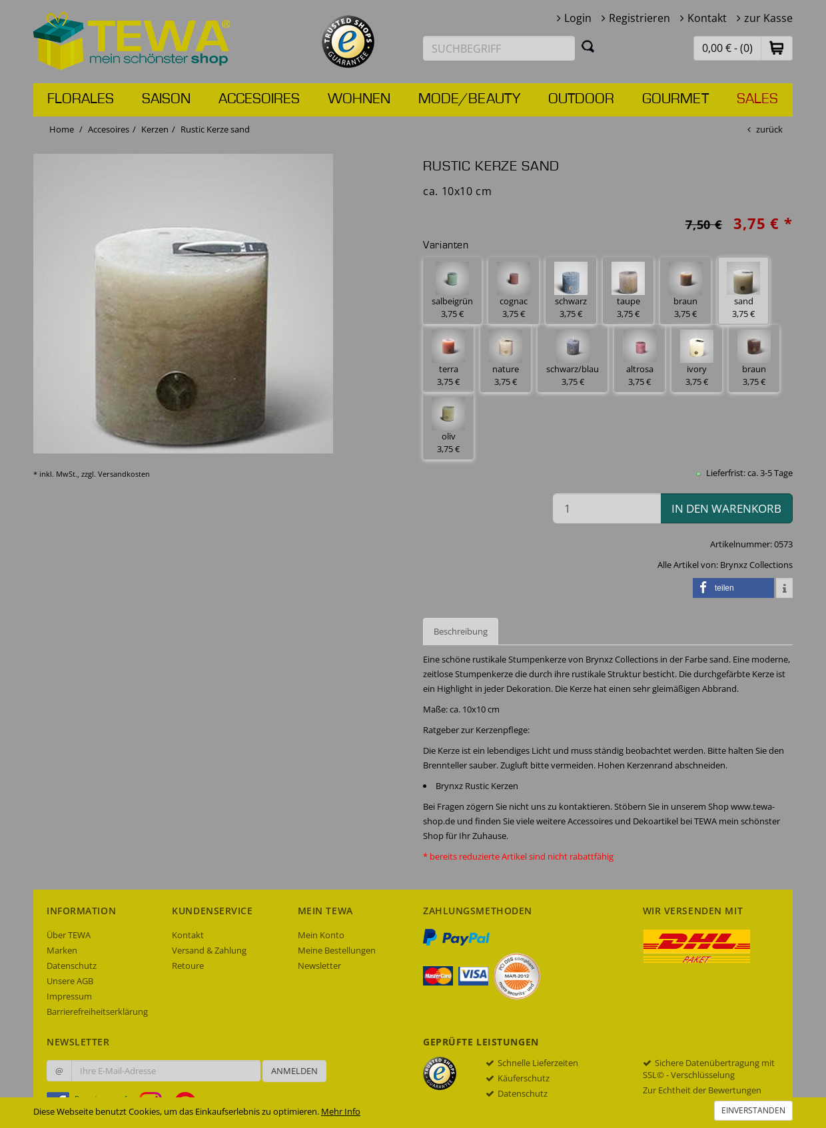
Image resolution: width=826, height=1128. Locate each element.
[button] (776, 48)
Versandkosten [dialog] (124, 474)
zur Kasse (768, 18)
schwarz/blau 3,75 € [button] (572, 359)
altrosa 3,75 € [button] (639, 359)
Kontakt (707, 18)
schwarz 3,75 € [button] (571, 291)
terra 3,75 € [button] (448, 359)
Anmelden (294, 1071)
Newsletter (319, 966)
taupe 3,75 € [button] (628, 291)
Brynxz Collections (756, 565)
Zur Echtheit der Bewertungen (702, 1090)
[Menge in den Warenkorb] (607, 508)
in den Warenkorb (726, 508)
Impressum (69, 996)
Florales (80, 99)
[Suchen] (588, 46)
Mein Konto (321, 935)
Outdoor (581, 99)
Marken (62, 950)
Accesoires (259, 99)
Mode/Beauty (469, 99)
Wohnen (359, 99)
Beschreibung (461, 631)
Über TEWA (69, 935)
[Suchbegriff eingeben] (499, 48)
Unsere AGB (70, 981)
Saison (166, 99)
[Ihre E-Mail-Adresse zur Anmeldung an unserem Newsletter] (165, 1070)
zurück (769, 129)
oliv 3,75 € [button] (448, 426)
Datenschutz (72, 966)
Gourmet (675, 99)
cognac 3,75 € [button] (513, 291)
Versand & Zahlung (209, 950)
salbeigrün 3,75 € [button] (452, 291)
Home (61, 129)
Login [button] (578, 18)
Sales (757, 99)
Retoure (188, 966)
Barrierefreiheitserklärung (97, 1011)
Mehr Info (340, 1111)
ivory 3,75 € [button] (696, 359)
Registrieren (639, 18)
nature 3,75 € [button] (505, 359)
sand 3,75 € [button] (743, 291)
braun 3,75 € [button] (685, 291)
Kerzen (155, 129)
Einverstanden (753, 1110)
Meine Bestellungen (337, 950)
